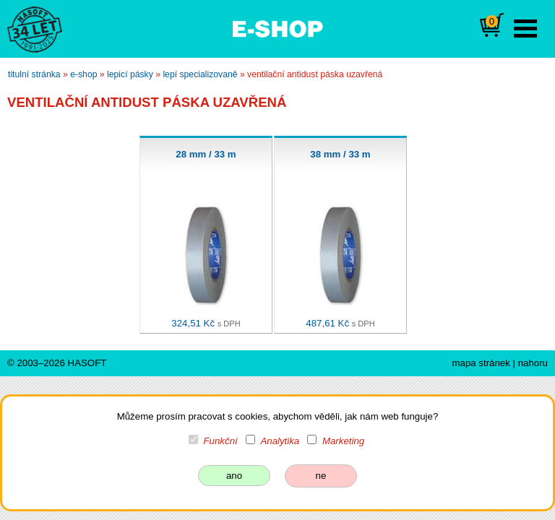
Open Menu (525, 28)
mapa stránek (480, 363)
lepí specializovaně (200, 74)
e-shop (83, 74)
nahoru (533, 363)
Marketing (343, 441)
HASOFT (87, 363)
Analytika (279, 441)
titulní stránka (34, 74)
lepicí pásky (130, 74)
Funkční (221, 441)
